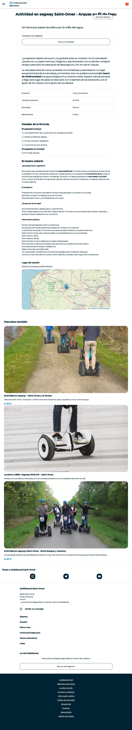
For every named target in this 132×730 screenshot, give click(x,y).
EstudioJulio (66, 704)
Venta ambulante (28, 638)
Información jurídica (66, 696)
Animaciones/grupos (30, 633)
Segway (24, 616)
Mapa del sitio (66, 712)
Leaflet (91, 308)
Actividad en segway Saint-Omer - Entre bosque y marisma (35, 551)
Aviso (22, 643)
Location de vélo (66, 688)
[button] (66, 286)
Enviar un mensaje (66, 42)
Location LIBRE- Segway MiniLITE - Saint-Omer (28, 474)
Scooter (23, 622)
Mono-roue (25, 627)
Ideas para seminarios (66, 684)
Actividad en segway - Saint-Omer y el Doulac (28, 395)
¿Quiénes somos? (66, 680)
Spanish (128, 4)
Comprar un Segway (66, 692)
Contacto (66, 708)
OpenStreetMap (104, 308)
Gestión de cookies (66, 716)
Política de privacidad (66, 700)
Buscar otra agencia (66, 666)
